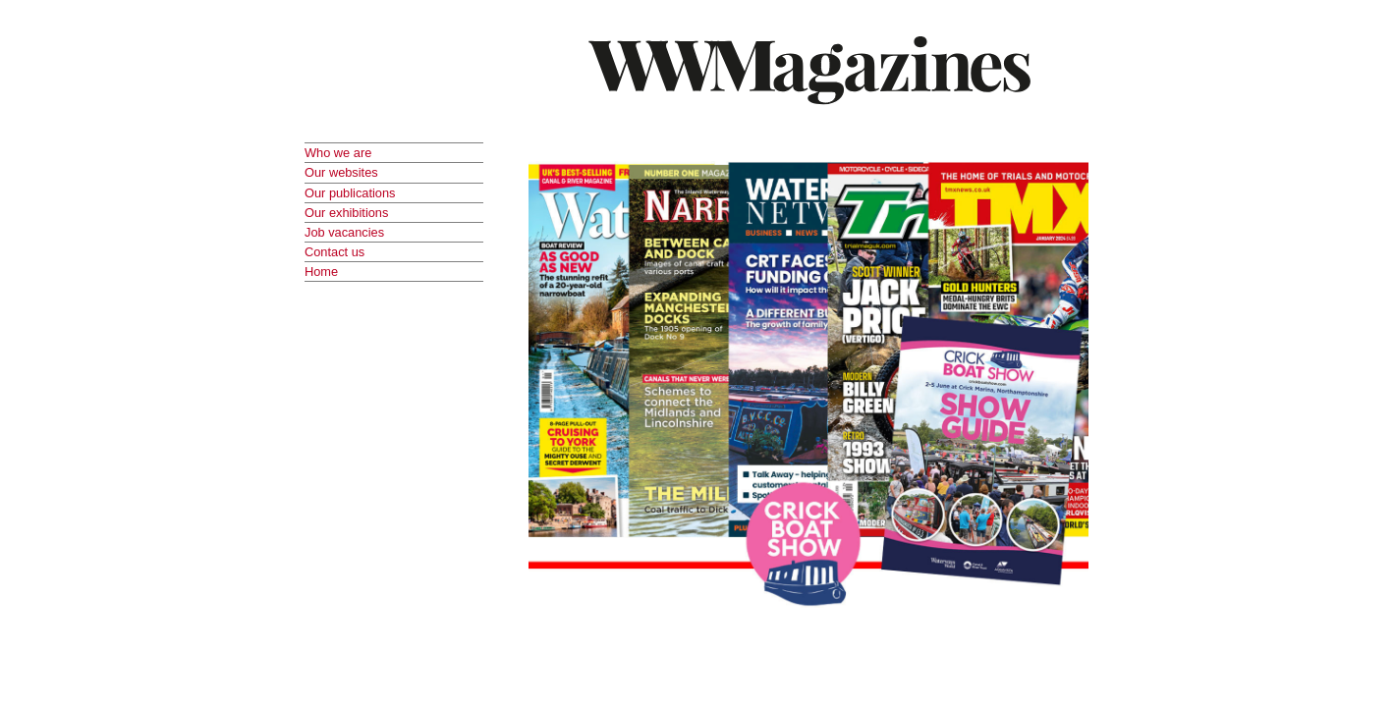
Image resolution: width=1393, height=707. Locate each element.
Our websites (341, 172)
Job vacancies (344, 232)
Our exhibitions (346, 212)
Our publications (350, 193)
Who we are (338, 152)
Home (321, 271)
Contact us (334, 252)
